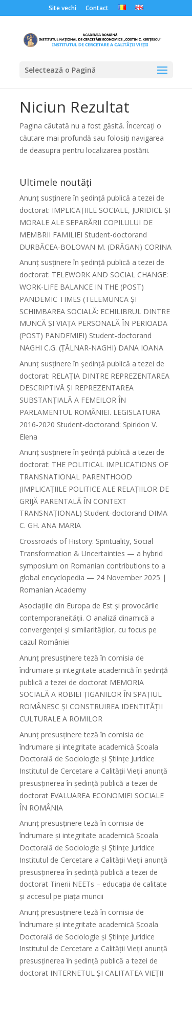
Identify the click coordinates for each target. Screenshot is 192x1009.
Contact (97, 8)
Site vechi (62, 8)
